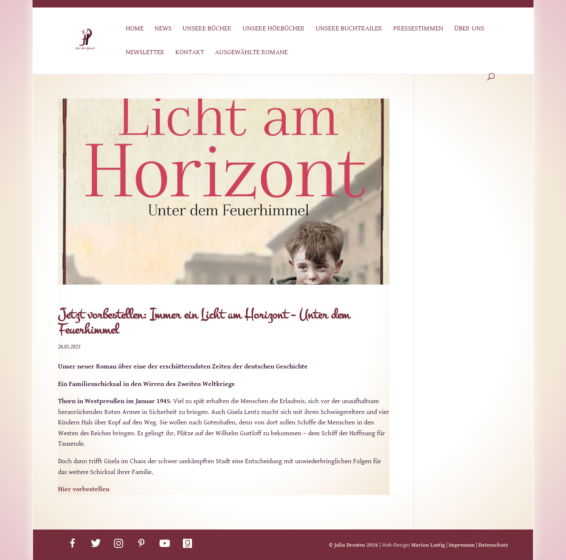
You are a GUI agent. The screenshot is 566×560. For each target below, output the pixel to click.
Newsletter (145, 52)
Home (135, 29)
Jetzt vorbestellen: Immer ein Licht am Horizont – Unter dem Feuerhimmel (204, 322)
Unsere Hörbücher (274, 29)
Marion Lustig (428, 545)
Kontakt (189, 52)
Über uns (469, 29)
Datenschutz (493, 545)
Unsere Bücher (207, 29)
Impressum (462, 545)
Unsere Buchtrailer (349, 29)
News (163, 29)
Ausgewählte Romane (251, 52)
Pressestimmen (418, 29)
